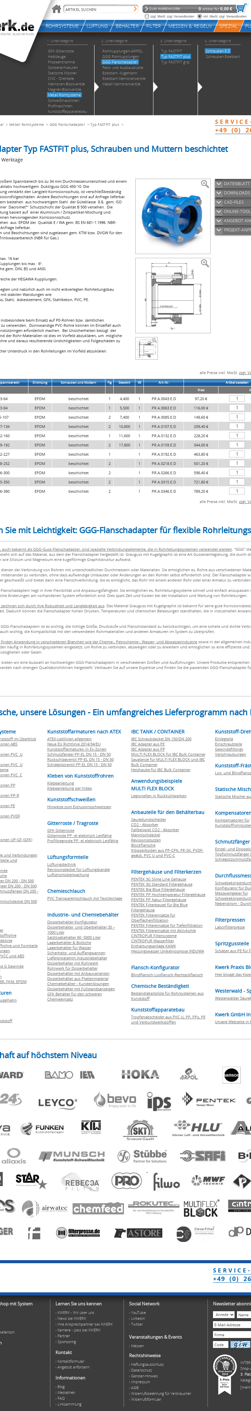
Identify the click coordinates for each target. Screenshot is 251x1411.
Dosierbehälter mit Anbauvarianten (78, 973)
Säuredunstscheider (148, 819)
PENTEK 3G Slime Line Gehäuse (158, 879)
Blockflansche (143, 845)
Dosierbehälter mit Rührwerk (72, 963)
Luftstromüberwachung (68, 874)
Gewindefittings (229, 749)
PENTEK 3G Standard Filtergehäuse (161, 884)
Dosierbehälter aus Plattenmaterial (78, 978)
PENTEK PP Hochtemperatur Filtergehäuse (168, 894)
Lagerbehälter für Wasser (69, 947)
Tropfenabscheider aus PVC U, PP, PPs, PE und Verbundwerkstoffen (168, 1019)
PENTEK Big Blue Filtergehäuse (158, 889)
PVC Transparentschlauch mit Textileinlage (84, 898)
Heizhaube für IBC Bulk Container (160, 769)
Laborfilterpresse (230, 927)
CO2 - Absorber (144, 824)
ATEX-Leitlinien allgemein (69, 738)
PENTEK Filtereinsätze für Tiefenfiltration (167, 925)
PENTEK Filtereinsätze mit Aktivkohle (163, 930)
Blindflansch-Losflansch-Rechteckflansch (167, 974)
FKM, (11, 981)
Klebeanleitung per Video (69, 788)
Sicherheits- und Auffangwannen (76, 952)
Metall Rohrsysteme (26, 124)
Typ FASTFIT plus (104, 124)
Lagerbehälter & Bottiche (69, 942)
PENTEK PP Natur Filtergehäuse (158, 899)
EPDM (21, 981)
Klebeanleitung (60, 783)
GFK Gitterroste (60, 830)
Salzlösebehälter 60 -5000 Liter (74, 937)
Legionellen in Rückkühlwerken (159, 795)
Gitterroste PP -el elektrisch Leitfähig (79, 835)
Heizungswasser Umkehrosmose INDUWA (167, 951)
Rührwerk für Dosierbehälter (72, 968)
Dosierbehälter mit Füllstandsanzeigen (81, 988)
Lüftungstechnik (61, 864)
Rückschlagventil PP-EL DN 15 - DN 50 (80, 759)
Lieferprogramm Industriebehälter (77, 957)
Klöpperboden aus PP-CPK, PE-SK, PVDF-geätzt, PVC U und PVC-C (167, 853)
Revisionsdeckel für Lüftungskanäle (78, 869)
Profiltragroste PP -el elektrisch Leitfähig (82, 840)
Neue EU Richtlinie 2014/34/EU (74, 743)
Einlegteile (224, 738)
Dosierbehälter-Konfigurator (72, 921)
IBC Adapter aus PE (148, 743)
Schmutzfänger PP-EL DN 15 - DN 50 (79, 754)
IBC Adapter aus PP (148, 749)
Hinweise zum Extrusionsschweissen (79, 806)
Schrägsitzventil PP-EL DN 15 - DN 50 (79, 764)
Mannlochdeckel (145, 834)
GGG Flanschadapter (67, 124)
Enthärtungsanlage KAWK (153, 945)
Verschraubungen (230, 754)
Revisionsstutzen (146, 839)
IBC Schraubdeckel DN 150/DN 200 (161, 738)
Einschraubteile (228, 743)
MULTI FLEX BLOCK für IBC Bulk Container (168, 754)
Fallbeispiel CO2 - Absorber (155, 829)
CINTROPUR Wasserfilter (152, 940)
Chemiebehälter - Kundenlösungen (78, 983)
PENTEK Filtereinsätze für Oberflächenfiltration (153, 917)
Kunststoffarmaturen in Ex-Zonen (76, 749)
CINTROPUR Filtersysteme (154, 935)
